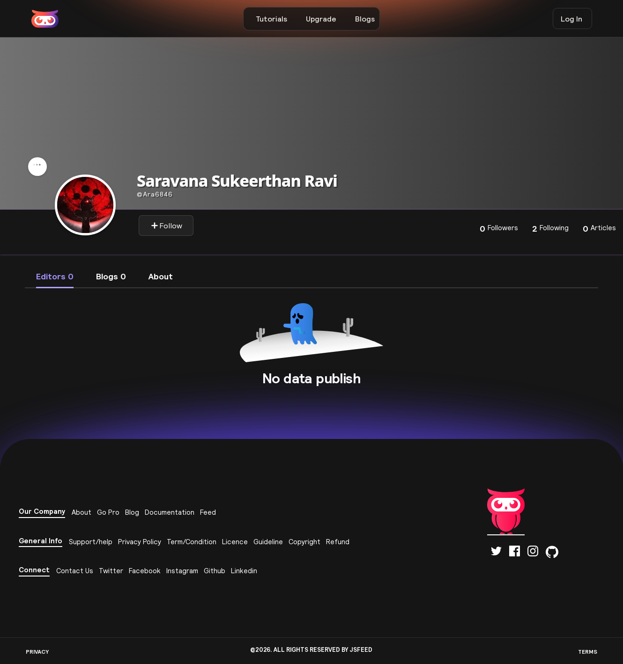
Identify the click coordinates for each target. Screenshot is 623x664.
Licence (235, 542)
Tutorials (271, 19)
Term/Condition (191, 542)
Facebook (145, 571)
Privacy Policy (139, 542)
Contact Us (74, 571)
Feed (208, 512)
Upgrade (321, 19)
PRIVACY (37, 652)
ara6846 (155, 194)
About (81, 512)
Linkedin (244, 571)
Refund (337, 542)
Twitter (111, 571)
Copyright (304, 542)
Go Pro (108, 512)
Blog (132, 512)
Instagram (182, 571)
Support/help (90, 542)
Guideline (268, 542)
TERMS (587, 652)
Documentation (169, 512)
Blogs (365, 19)
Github (214, 571)
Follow (166, 225)
